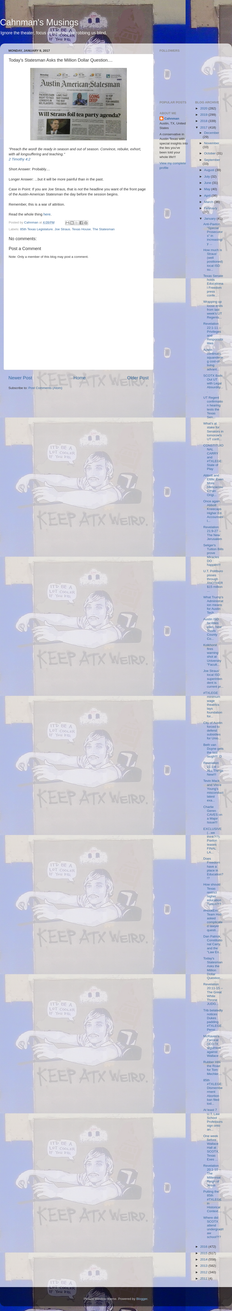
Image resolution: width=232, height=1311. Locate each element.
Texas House (81, 229)
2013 (204, 1266)
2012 (204, 1272)
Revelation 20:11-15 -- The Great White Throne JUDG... (213, 994)
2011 (204, 1278)
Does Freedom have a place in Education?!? (213, 868)
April (208, 195)
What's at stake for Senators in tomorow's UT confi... (213, 431)
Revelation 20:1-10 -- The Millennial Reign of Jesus (212, 1175)
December (211, 133)
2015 (204, 1253)
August (209, 170)
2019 (204, 114)
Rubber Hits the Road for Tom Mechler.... (212, 1068)
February (210, 208)
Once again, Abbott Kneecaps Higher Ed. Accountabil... (213, 511)
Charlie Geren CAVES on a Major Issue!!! (212, 814)
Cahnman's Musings (39, 22)
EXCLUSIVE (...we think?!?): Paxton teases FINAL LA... (212, 840)
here (47, 214)
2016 (204, 1246)
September (212, 160)
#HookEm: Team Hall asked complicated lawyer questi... (213, 920)
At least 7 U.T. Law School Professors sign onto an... (213, 1119)
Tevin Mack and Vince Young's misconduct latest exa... (213, 790)
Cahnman (171, 118)
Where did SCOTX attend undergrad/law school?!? (213, 1227)
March (209, 202)
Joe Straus (62, 229)
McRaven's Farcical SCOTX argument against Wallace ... (212, 1046)
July (207, 176)
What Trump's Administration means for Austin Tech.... (213, 605)
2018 (204, 121)
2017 (204, 127)
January (210, 218)
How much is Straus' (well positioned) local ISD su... (213, 259)
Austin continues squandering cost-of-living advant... (213, 359)
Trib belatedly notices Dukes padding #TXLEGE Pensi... (213, 1020)
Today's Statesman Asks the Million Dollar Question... (213, 968)
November (211, 143)
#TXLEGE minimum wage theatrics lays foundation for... (212, 704)
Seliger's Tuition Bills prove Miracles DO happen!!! (213, 555)
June (208, 183)
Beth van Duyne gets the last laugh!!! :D (213, 750)
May (207, 189)
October (210, 153)
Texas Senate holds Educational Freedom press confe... (213, 285)
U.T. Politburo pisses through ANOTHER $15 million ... (213, 580)
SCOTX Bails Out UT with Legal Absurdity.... (213, 383)
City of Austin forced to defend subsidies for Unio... (212, 730)
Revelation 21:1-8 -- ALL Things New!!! (213, 769)
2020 (204, 108)
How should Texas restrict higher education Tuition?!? (212, 894)
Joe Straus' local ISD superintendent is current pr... (213, 678)
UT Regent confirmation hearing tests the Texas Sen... (213, 407)
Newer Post (20, 377)
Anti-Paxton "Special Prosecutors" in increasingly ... (213, 233)
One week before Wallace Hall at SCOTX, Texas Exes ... (211, 1147)
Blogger (141, 1299)
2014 (204, 1259)
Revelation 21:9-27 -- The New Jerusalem (212, 533)
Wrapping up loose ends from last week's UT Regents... (213, 309)
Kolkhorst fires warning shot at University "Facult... (212, 654)
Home (79, 377)
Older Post (138, 377)
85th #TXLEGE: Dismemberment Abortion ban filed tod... (213, 1091)
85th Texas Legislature (36, 229)
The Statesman (104, 229)
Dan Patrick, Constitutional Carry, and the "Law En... (212, 944)
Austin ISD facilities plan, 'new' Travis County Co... (212, 629)
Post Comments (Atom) (45, 388)
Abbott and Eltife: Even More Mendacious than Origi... (213, 485)
